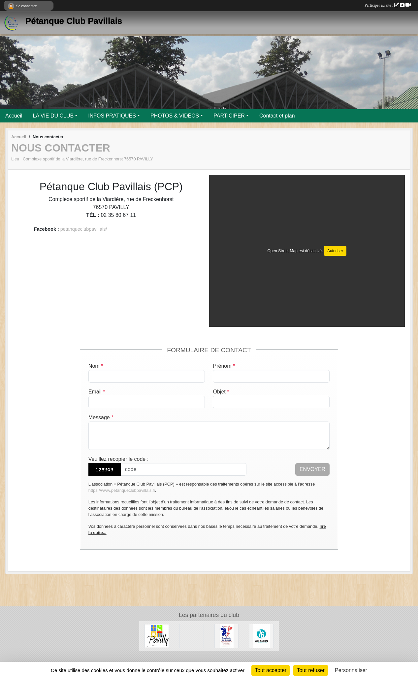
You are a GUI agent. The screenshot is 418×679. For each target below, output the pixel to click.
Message (100, 417)
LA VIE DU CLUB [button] (53, 116)
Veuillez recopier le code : (118, 459)
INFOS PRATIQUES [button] (112, 116)
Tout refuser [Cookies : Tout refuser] (310, 670)
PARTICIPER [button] (229, 116)
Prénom (224, 366)
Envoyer (312, 469)
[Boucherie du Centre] (226, 635)
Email (96, 391)
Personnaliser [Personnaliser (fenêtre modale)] (351, 670)
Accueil (13, 116)
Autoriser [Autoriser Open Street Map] (335, 251)
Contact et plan (277, 116)
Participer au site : (388, 5)
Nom (95, 366)
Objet (221, 391)
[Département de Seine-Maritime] (261, 635)
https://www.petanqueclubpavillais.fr (121, 490)
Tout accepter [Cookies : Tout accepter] (270, 670)
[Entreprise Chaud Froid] (191, 635)
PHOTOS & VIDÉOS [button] (174, 116)
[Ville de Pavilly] (157, 635)
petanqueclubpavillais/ (83, 229)
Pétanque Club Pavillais (73, 21)
